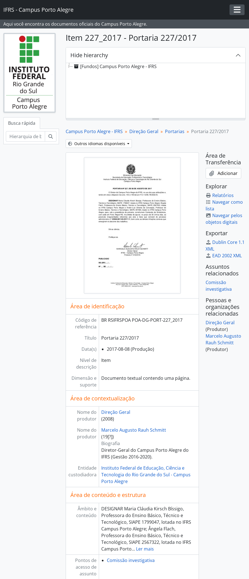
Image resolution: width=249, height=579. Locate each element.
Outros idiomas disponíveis (97, 143)
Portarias (174, 131)
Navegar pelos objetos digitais (224, 218)
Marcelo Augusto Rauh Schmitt (133, 430)
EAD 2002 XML (224, 256)
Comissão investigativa (131, 560)
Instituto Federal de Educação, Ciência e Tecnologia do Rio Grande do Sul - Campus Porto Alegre (146, 474)
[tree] (155, 91)
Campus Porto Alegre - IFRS (94, 131)
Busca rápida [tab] (21, 123)
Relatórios (220, 195)
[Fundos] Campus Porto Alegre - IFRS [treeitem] (115, 66)
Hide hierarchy (89, 55)
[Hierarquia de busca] (25, 136)
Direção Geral (143, 131)
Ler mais (145, 549)
